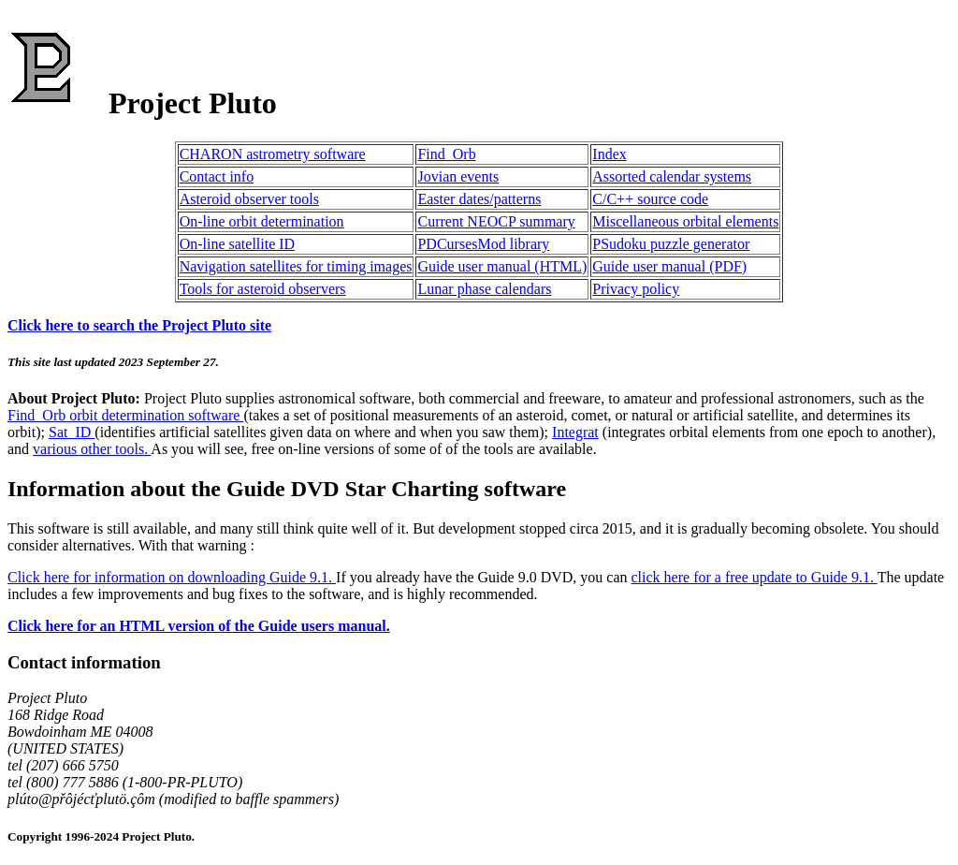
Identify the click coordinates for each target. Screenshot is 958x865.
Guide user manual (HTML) (502, 266)
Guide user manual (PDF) (669, 266)
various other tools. (92, 449)
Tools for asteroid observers (263, 289)
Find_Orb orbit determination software (125, 415)
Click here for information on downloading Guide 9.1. (171, 577)
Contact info (217, 176)
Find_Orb (446, 154)
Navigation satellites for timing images (296, 266)
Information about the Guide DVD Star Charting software (286, 488)
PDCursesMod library (483, 244)
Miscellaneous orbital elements (685, 221)
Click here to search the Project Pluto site (139, 325)
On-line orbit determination (262, 221)
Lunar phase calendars (484, 289)
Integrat (575, 432)
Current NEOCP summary (495, 221)
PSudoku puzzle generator (670, 244)
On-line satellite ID (238, 244)
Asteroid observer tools (249, 199)
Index (609, 154)
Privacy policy (635, 289)
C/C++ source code (650, 199)
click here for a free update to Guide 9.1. (754, 577)
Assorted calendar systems (671, 176)
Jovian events (458, 176)
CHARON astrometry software (273, 154)
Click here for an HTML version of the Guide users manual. (198, 626)
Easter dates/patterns (479, 199)
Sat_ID (71, 432)
